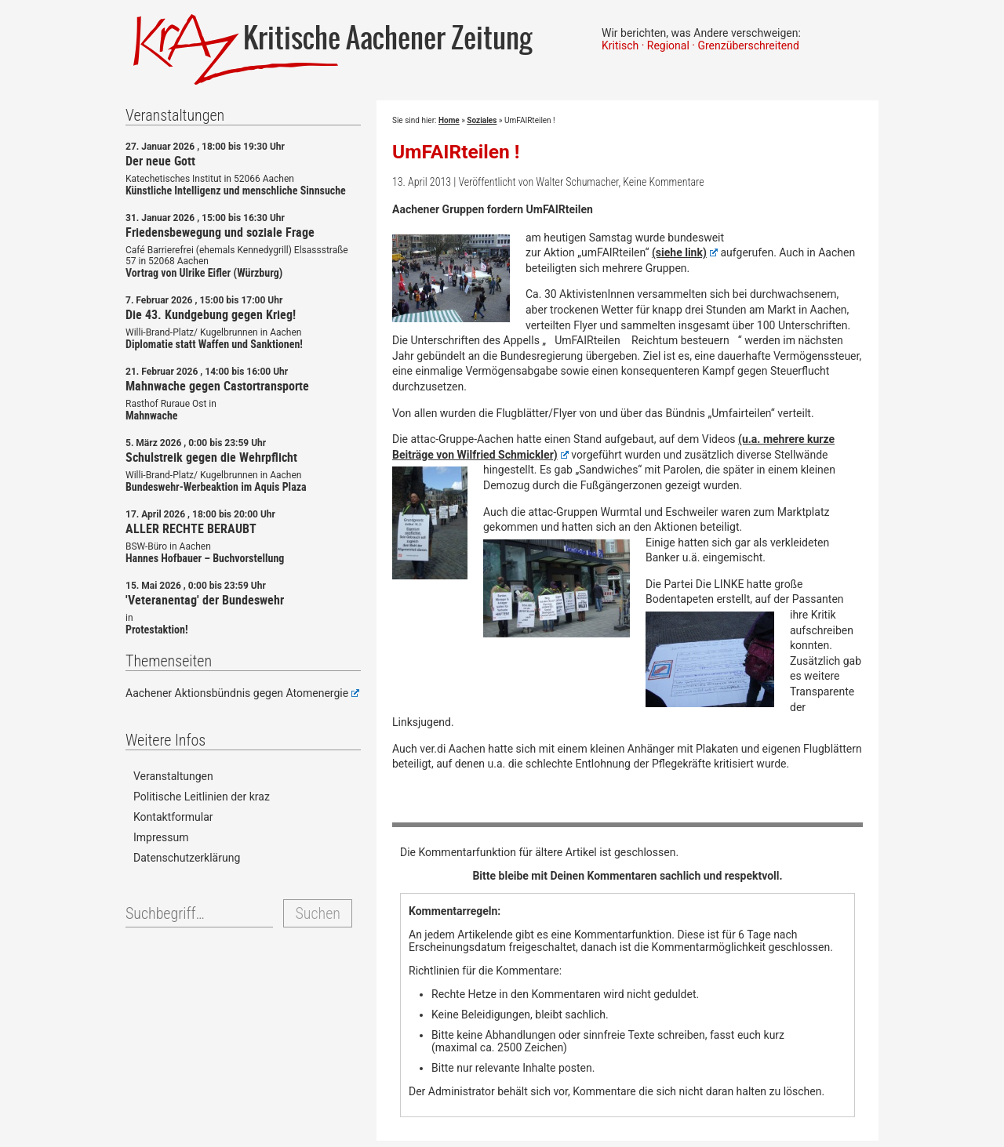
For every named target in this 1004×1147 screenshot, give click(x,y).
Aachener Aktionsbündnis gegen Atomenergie (242, 693)
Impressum (160, 837)
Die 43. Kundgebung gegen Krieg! (211, 314)
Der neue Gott (160, 160)
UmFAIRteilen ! (456, 151)
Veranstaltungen (173, 776)
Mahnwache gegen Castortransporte (217, 385)
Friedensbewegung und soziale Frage (220, 232)
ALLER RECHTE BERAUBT (191, 528)
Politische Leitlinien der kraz (201, 796)
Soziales (482, 120)
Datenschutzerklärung (186, 857)
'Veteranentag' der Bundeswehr (205, 599)
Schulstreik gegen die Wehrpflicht (211, 457)
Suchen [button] (317, 913)
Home (449, 120)
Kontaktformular (173, 817)
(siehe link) (685, 252)
